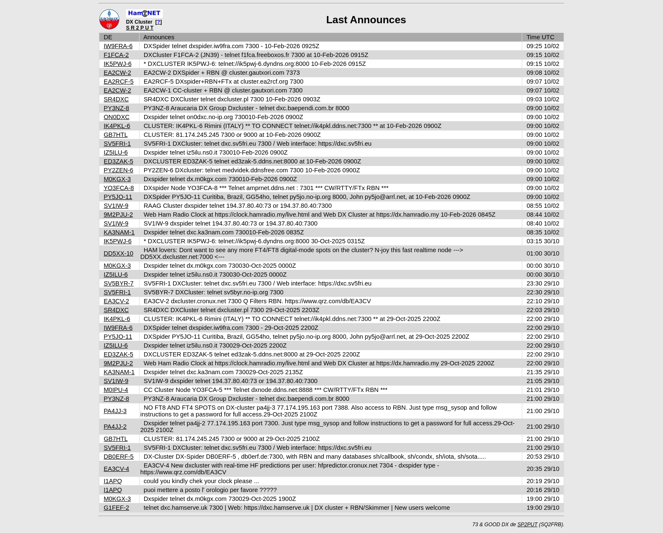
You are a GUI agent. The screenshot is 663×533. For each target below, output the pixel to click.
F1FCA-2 (116, 55)
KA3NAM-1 (119, 232)
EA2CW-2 (117, 72)
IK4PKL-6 (117, 125)
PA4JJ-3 (115, 411)
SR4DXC (116, 99)
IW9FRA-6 (118, 46)
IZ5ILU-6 (116, 152)
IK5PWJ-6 (118, 63)
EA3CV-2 (116, 301)
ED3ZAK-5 (118, 161)
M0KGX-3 (117, 179)
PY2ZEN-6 (118, 170)
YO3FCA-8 (119, 188)
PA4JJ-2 (115, 426)
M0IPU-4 (116, 389)
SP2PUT (528, 525)
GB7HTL (115, 134)
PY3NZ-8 (116, 108)
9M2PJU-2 (118, 214)
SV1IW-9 (116, 205)
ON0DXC (116, 117)
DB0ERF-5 (119, 456)
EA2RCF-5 (119, 81)
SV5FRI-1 (117, 143)
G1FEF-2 (116, 507)
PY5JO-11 (118, 196)
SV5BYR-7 (119, 283)
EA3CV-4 (116, 468)
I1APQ (113, 481)
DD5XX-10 (118, 253)
